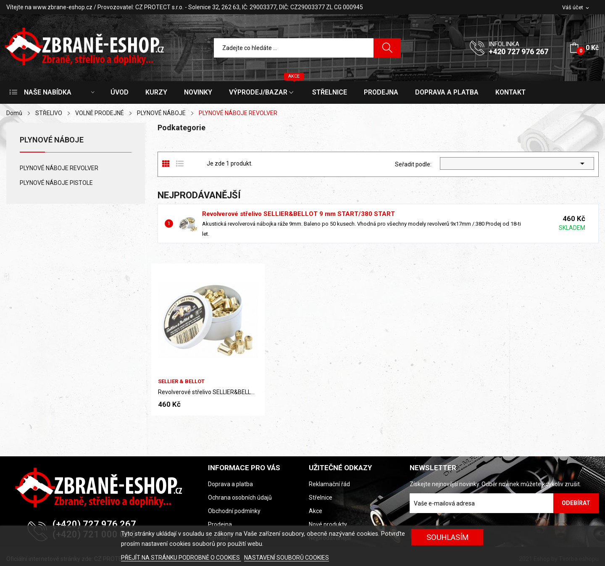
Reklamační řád (329, 484)
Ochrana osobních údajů (240, 497)
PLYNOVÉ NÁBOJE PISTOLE (56, 182)
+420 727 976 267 (518, 51)
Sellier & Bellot (181, 381)
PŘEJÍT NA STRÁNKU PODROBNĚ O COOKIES (181, 557)
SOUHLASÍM (447, 537)
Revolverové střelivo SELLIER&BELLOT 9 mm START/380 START (298, 214)
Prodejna (220, 524)
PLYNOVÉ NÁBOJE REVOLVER (59, 168)
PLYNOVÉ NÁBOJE (52, 140)
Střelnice (320, 497)
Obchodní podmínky (234, 511)
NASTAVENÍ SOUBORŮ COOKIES (286, 557)
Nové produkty (328, 524)
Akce (315, 511)
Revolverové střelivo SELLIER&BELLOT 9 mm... (208, 392)
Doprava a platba (230, 484)
